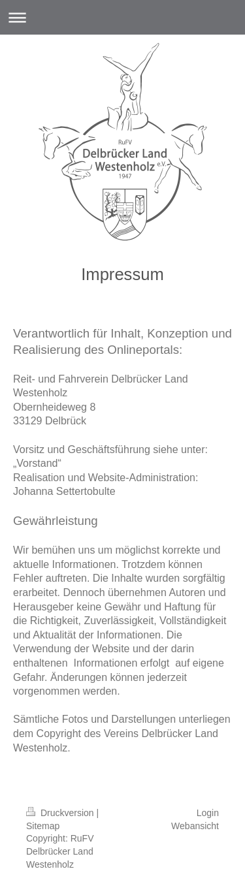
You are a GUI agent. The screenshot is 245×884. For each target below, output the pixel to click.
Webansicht (195, 826)
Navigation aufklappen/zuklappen (122, 17)
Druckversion (61, 813)
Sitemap (42, 826)
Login (208, 813)
